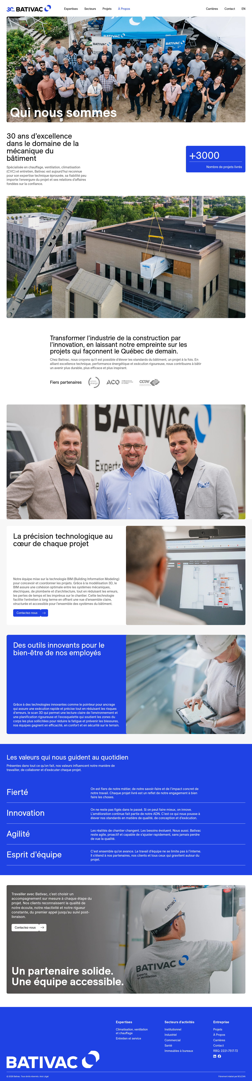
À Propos (124, 8)
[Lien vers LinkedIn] (214, 1056)
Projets (107, 8)
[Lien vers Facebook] (219, 1056)
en (243, 8)
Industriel (171, 1034)
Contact (230, 8)
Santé (168, 1045)
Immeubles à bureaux (179, 1050)
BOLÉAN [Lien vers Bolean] (241, 1076)
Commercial (172, 1040)
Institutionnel (173, 1029)
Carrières (212, 8)
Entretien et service (128, 1038)
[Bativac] (29, 8)
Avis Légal (44, 1076)
